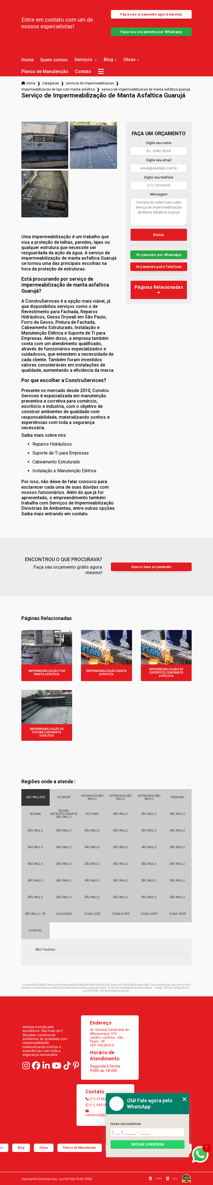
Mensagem (159, 194)
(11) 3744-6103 (99, 1099)
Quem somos (54, 59)
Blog (108, 59)
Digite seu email (158, 160)
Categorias (50, 83)
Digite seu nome (158, 143)
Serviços (83, 59)
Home (27, 59)
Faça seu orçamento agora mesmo (151, 14)
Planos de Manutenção (44, 71)
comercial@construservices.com (105, 1113)
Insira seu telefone (125, 1124)
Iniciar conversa (147, 1144)
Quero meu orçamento (151, 567)
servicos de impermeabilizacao (90, 83)
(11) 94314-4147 (100, 1105)
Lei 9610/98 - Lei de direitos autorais (106, 990)
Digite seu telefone (158, 177)
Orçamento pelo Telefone (159, 267)
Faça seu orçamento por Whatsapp (151, 32)
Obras (129, 59)
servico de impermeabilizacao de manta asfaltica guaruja (146, 89)
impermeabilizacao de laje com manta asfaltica (58, 89)
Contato (83, 71)
